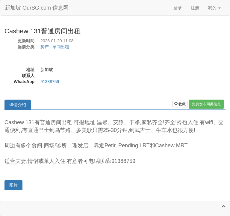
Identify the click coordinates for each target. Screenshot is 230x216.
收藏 (180, 104)
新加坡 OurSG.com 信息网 (37, 8)
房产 (44, 46)
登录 (177, 7)
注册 (195, 7)
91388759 (49, 81)
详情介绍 (17, 104)
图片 (13, 185)
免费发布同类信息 (206, 104)
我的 (214, 7)
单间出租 (60, 46)
